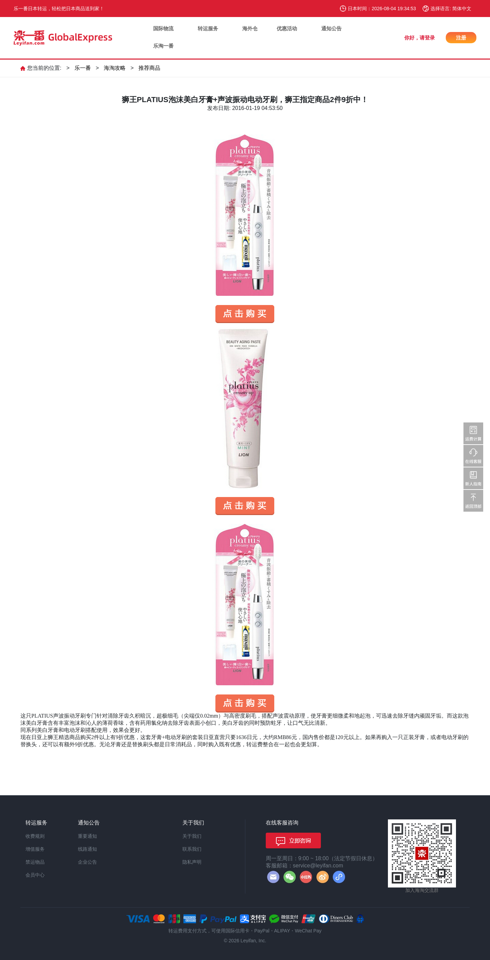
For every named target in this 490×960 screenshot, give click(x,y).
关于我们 (191, 836)
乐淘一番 (163, 46)
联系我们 (191, 849)
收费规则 (35, 836)
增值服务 (35, 849)
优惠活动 (287, 28)
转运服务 (208, 28)
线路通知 (87, 849)
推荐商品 (149, 68)
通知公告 (331, 28)
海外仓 (250, 28)
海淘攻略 (115, 68)
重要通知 (87, 836)
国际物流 (163, 28)
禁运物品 (35, 862)
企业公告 (87, 862)
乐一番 (83, 68)
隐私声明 (191, 862)
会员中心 (35, 875)
